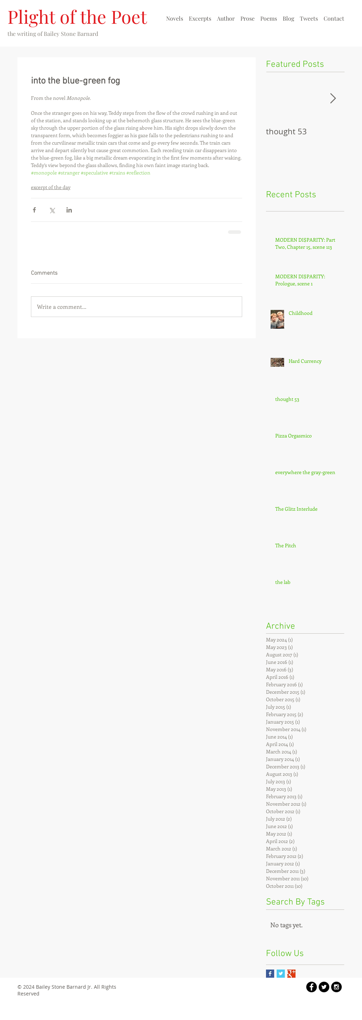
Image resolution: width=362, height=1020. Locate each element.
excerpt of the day (50, 187)
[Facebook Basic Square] (270, 974)
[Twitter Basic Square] (281, 974)
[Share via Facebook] (34, 209)
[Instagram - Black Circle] (336, 987)
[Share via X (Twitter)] (51, 209)
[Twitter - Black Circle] (324, 987)
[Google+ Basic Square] (291, 974)
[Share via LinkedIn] (69, 209)
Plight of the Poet (77, 16)
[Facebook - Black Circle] (311, 987)
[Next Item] (333, 98)
